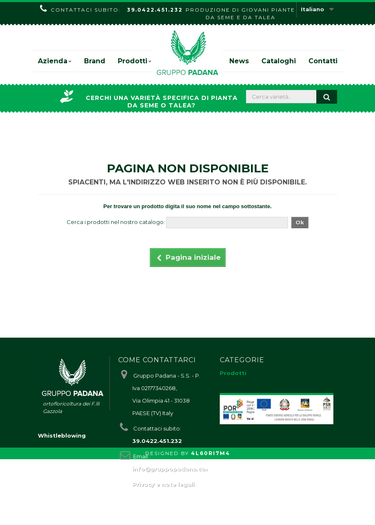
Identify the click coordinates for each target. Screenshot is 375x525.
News (239, 61)
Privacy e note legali (163, 484)
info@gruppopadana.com (171, 468)
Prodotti (134, 61)
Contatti (323, 61)
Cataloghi (278, 61)
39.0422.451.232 (155, 10)
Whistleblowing (62, 501)
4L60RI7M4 (210, 519)
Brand (94, 61)
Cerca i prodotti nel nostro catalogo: (116, 222)
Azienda (55, 61)
